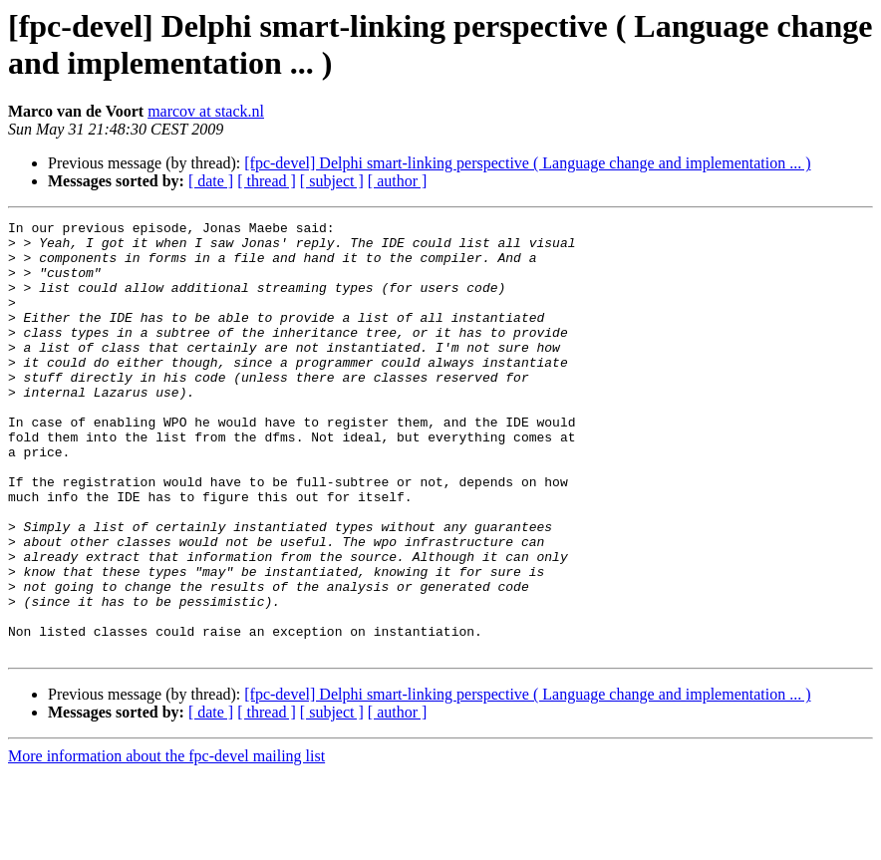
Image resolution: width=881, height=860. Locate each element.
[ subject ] (332, 180)
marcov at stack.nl (205, 111)
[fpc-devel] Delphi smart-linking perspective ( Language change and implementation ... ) (527, 162)
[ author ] (398, 180)
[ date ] (210, 180)
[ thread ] (266, 180)
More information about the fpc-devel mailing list (166, 842)
